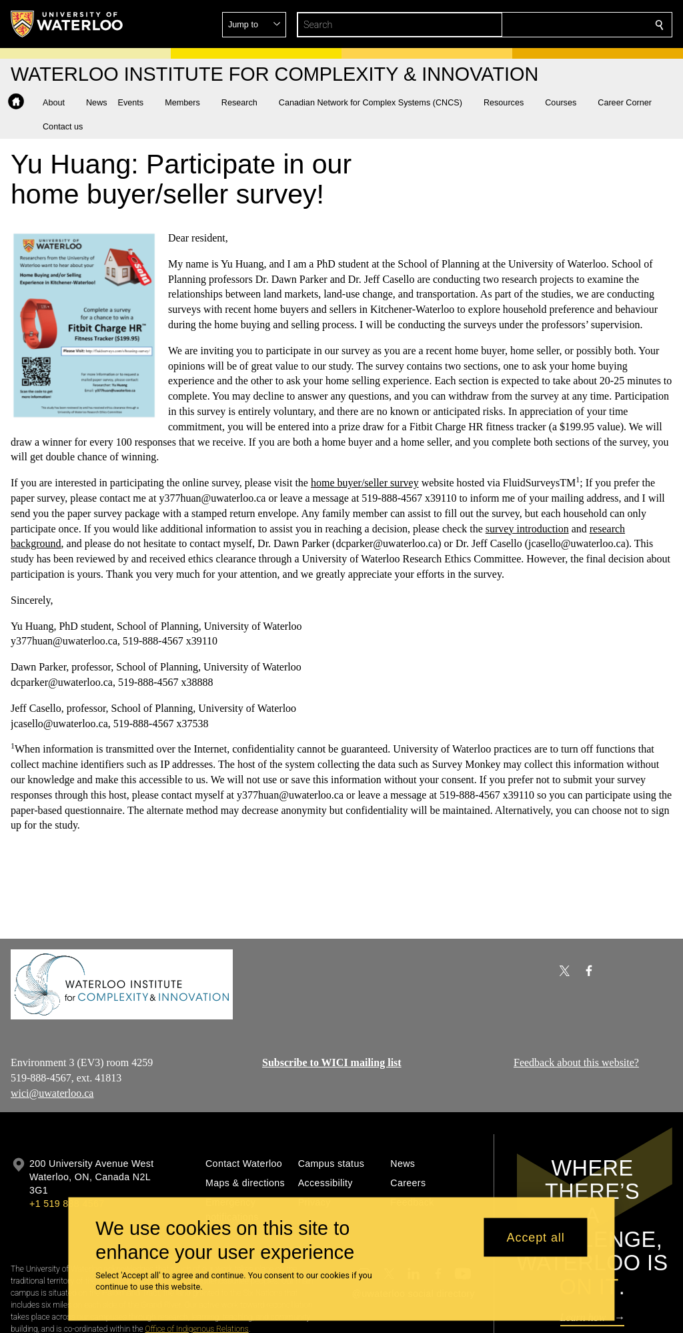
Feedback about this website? (576, 1062)
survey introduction (527, 528)
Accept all (536, 1237)
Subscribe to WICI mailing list (332, 1062)
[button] (563, 25)
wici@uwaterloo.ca (52, 1093)
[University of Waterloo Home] (67, 24)
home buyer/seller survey (365, 482)
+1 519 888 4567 (66, 1203)
